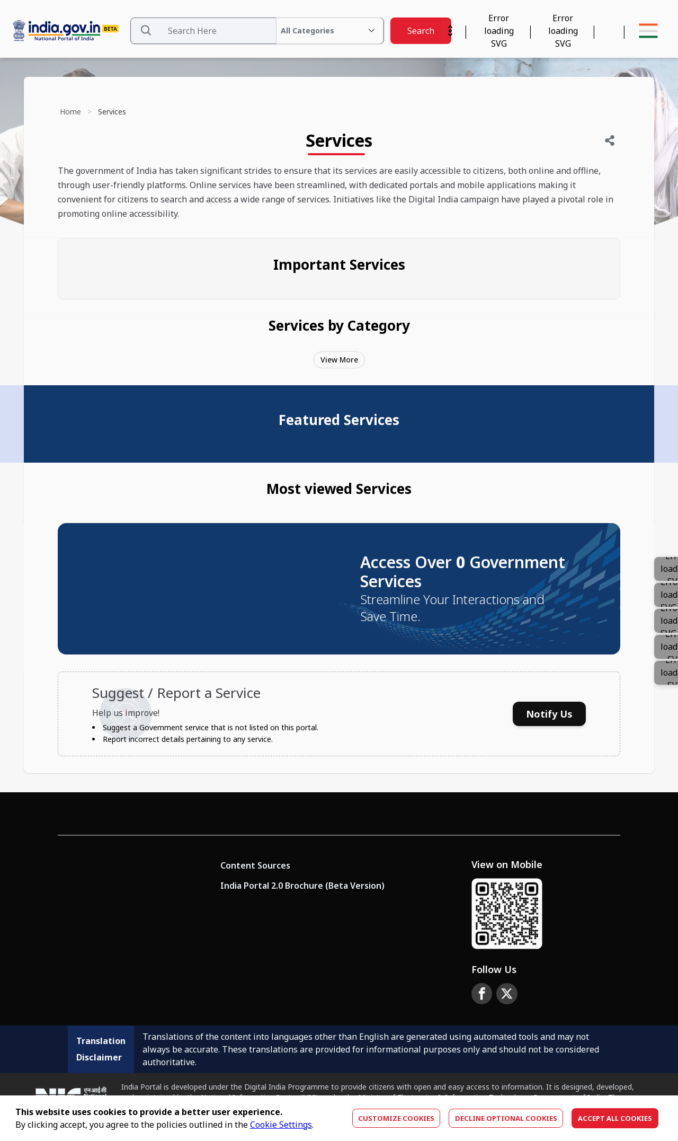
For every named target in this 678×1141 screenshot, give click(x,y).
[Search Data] (257, 30)
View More (339, 360)
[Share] (609, 140)
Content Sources (255, 865)
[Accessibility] (563, 31)
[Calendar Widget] (498, 30)
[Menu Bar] (648, 31)
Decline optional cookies (506, 1118)
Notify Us (549, 713)
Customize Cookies (396, 1118)
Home (70, 112)
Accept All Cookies (615, 1118)
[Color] (666, 673)
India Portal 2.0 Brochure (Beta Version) (302, 885)
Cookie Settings (281, 1124)
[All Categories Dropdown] (329, 30)
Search (420, 31)
